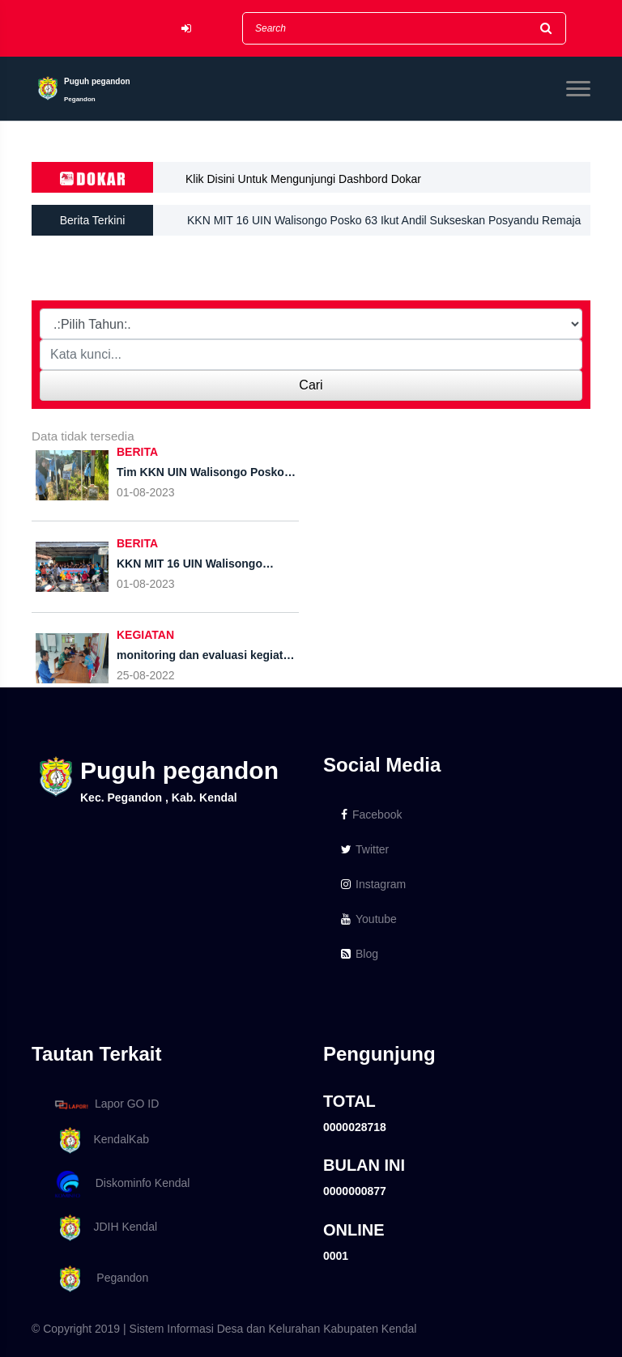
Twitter (365, 849)
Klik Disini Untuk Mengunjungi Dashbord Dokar (303, 178)
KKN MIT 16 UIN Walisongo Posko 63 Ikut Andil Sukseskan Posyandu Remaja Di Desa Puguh (384, 225)
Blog (359, 953)
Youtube (369, 918)
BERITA (137, 451)
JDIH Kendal (103, 1227)
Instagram (373, 884)
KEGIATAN (145, 634)
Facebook (371, 814)
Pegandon (98, 1279)
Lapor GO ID (106, 1104)
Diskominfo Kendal (121, 1184)
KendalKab (99, 1140)
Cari (310, 385)
